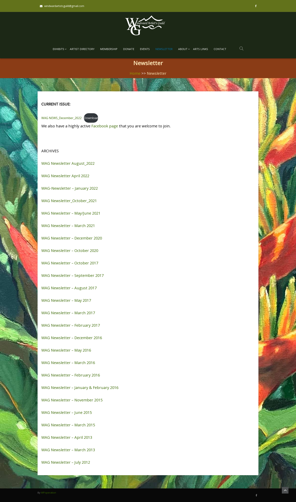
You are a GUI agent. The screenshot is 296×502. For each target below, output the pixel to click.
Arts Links (200, 49)
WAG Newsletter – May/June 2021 (70, 213)
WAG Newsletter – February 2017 (70, 325)
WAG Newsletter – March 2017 (68, 312)
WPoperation (48, 492)
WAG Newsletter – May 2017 (66, 300)
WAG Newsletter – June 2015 (66, 412)
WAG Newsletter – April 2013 (66, 437)
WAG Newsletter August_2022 (68, 163)
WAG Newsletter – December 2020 (71, 238)
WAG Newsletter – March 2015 (68, 424)
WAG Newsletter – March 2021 (68, 225)
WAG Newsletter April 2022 (65, 175)
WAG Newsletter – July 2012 (65, 462)
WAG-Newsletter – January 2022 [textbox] (69, 188)
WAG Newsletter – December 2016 (71, 337)
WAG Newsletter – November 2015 (72, 400)
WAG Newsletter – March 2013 (68, 449)
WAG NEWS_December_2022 (61, 118)
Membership (108, 49)
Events (145, 49)
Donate (128, 49)
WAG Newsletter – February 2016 (70, 375)
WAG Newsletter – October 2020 (69, 250)
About (182, 49)
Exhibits (58, 49)
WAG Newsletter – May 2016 (66, 350)
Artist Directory (82, 49)
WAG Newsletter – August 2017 (69, 287)
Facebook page (104, 126)
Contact (220, 49)
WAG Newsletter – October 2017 (69, 263)
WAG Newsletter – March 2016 (68, 362)
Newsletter (164, 49)
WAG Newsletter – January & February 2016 (79, 387)
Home (135, 73)
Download (91, 118)
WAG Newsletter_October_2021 (69, 200)
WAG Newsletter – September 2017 (72, 275)
